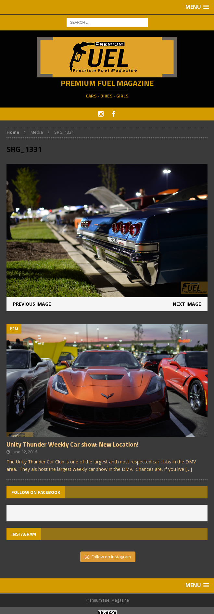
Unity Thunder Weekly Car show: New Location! (72, 444)
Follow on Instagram (108, 557)
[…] (188, 469)
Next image (187, 304)
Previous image (32, 304)
